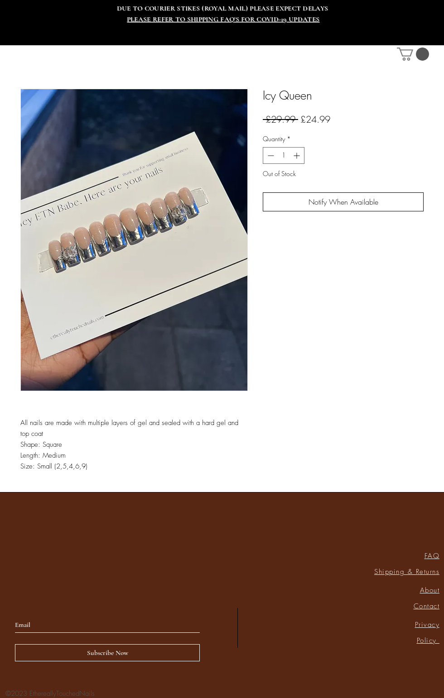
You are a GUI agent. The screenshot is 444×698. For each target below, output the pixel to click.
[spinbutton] (283, 155)
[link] (413, 54)
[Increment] (297, 155)
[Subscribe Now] (107, 652)
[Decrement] (269, 155)
